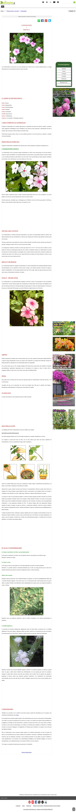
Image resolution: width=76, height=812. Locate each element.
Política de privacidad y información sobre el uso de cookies (46, 805)
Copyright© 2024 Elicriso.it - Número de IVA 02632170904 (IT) (38, 809)
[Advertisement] (26, 84)
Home (2, 11)
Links (23, 805)
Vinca (17, 715)
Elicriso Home (4, 798)
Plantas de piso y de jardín (13, 11)
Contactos (18, 805)
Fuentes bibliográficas (27, 752)
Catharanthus (23, 11)
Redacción (28, 805)
